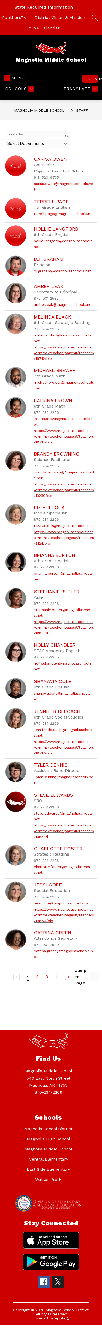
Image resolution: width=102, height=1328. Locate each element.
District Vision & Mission (60, 17)
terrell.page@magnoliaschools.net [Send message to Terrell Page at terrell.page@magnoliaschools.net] (64, 214)
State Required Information (44, 7)
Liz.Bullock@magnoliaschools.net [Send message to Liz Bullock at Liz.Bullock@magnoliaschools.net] (63, 526)
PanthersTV (14, 17)
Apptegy (62, 1318)
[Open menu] (14, 78)
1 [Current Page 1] (28, 976)
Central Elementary (48, 1159)
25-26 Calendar (44, 27)
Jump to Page (80, 976)
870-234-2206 (48, 1092)
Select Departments (25, 143)
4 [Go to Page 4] (56, 976)
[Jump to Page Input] (94, 976)
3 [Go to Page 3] (47, 976)
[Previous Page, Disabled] (16, 977)
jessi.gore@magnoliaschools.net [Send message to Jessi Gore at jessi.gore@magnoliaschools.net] (62, 903)
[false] (39, 134)
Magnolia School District (48, 1128)
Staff (82, 110)
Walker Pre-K (48, 1179)
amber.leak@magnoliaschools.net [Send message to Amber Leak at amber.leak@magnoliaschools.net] (63, 304)
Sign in (93, 78)
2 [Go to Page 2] (37, 976)
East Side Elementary (48, 1169)
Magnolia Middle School (39, 110)
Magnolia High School (48, 1138)
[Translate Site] (80, 88)
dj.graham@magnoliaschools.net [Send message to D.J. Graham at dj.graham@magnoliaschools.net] (62, 271)
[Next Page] (68, 977)
